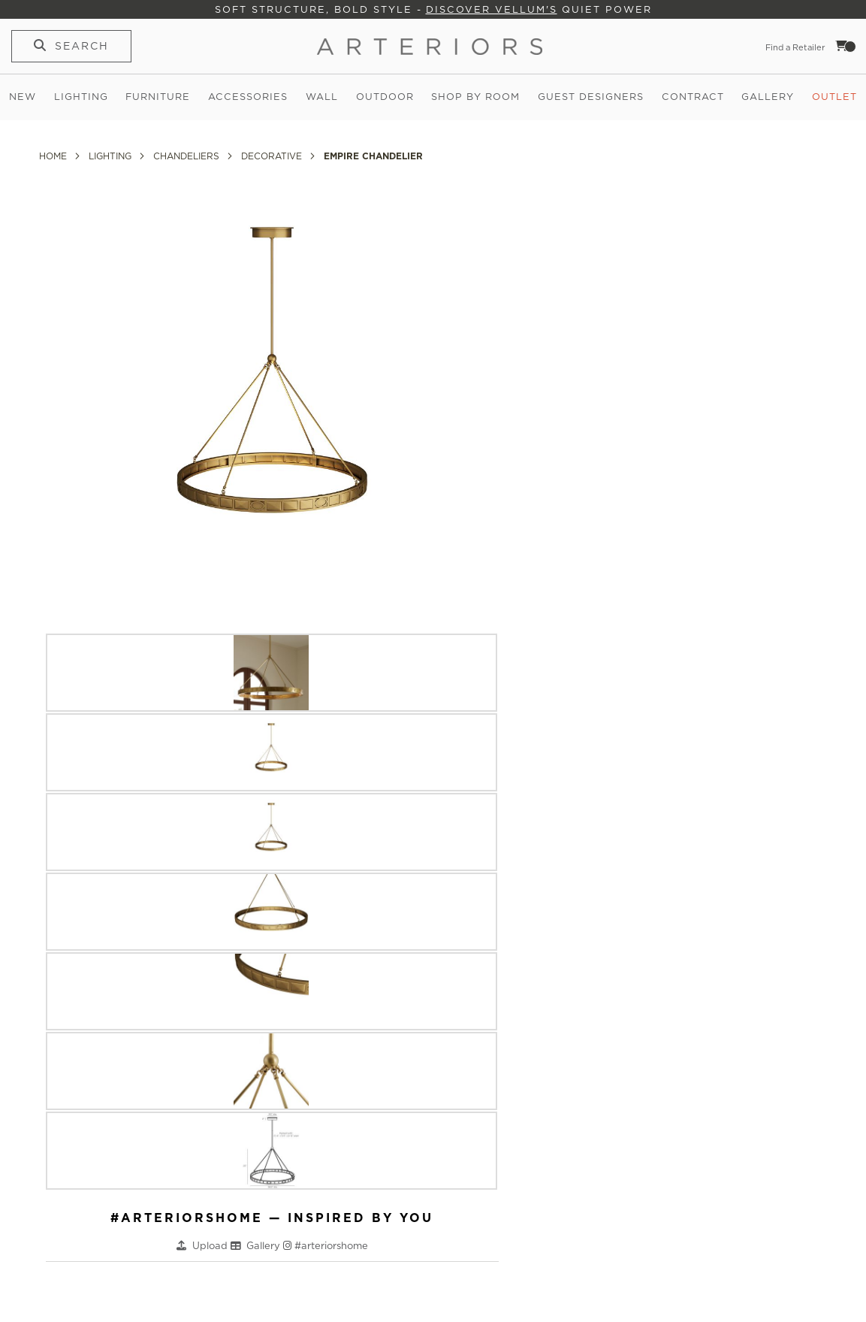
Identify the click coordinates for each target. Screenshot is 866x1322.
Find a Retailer (795, 47)
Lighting (81, 96)
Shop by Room (475, 96)
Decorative (273, 156)
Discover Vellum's (491, 9)
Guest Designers (591, 96)
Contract (693, 96)
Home (54, 156)
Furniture (157, 96)
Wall (322, 96)
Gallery (767, 96)
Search (82, 46)
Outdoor (385, 96)
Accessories (248, 96)
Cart (845, 46)
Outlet (834, 96)
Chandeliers (187, 156)
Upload (211, 1245)
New (22, 96)
